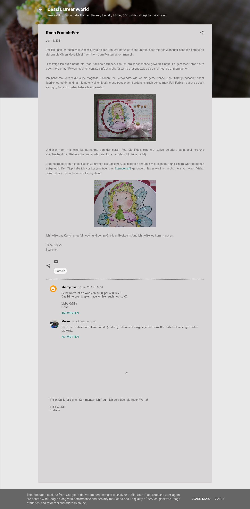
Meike (66, 321)
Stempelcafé (123, 168)
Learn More (201, 499)
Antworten (70, 313)
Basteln (60, 271)
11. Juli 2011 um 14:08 (90, 287)
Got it (219, 499)
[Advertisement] (125, 446)
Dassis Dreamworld (68, 9)
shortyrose (69, 287)
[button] (201, 33)
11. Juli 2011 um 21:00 (83, 321)
